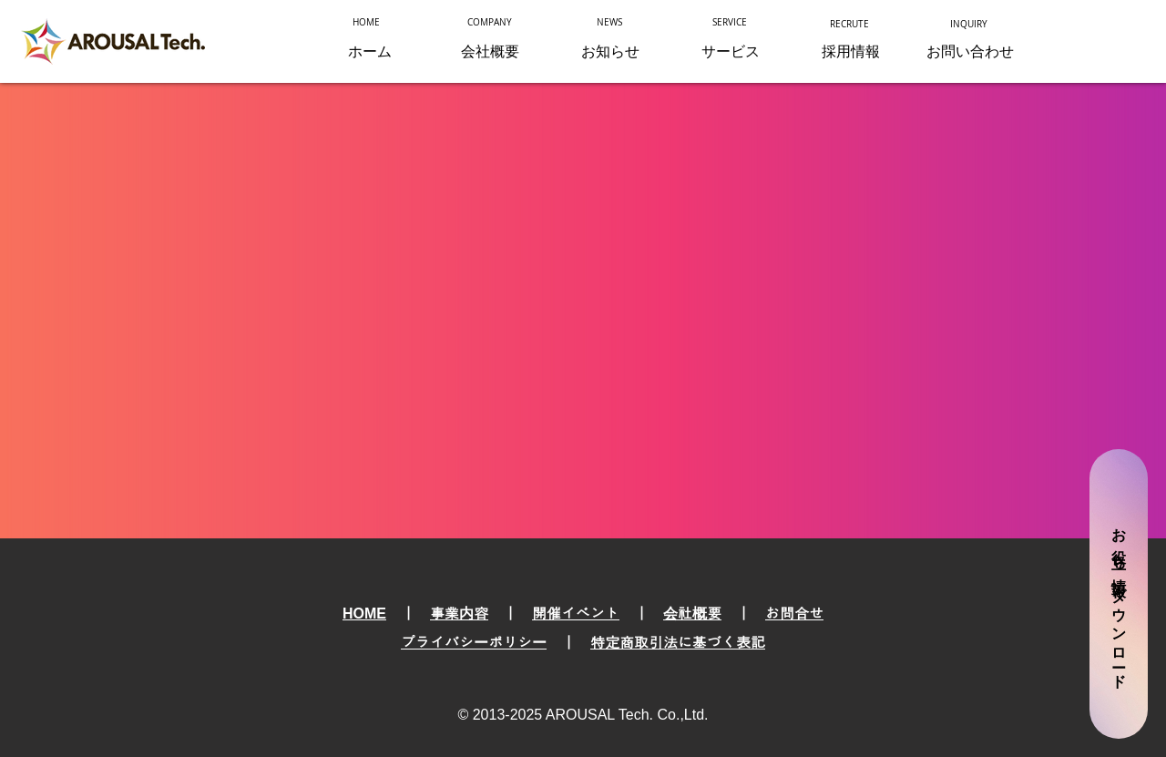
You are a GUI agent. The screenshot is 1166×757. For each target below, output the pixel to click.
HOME (364, 613)
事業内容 (459, 613)
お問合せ (794, 613)
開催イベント (575, 613)
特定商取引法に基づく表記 (677, 642)
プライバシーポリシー (474, 642)
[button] (730, 51)
